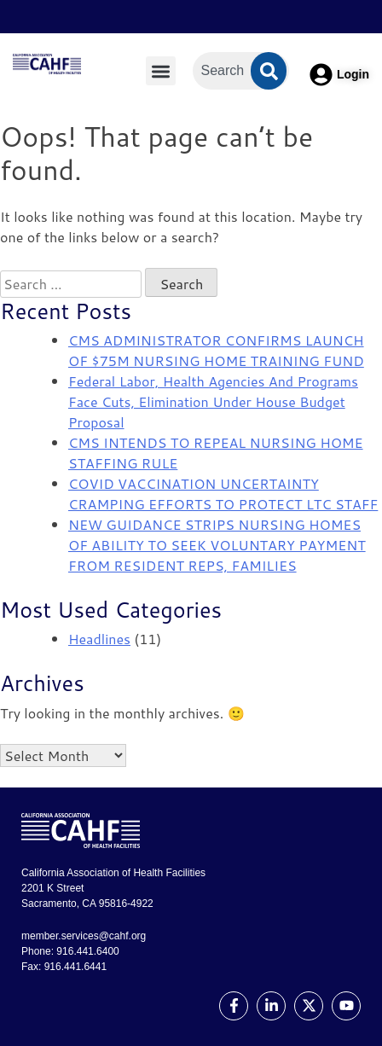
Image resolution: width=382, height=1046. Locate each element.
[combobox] (241, 71)
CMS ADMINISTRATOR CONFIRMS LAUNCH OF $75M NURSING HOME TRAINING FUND (216, 350)
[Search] (268, 71)
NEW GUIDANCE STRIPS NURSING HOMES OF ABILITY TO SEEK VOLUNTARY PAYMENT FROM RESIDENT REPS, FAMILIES (217, 544)
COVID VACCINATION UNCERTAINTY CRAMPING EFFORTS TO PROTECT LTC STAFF (223, 494)
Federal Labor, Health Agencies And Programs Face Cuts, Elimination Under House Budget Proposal (213, 401)
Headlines (99, 638)
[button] (161, 71)
